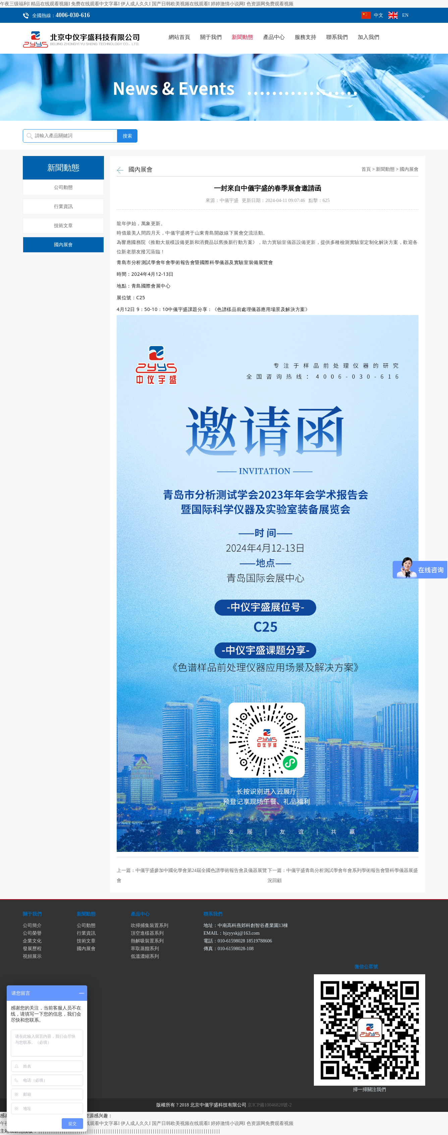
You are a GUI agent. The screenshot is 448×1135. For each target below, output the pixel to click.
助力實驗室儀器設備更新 (289, 242)
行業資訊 (63, 206)
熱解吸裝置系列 (147, 940)
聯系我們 (337, 37)
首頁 (366, 169)
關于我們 (211, 37)
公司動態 (63, 187)
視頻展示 (32, 956)
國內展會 (63, 244)
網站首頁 (179, 37)
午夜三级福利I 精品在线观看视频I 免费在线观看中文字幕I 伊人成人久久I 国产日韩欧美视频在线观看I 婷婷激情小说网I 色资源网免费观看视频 (146, 3)
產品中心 (274, 37)
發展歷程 (32, 948)
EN (405, 15)
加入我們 (368, 37)
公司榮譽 (32, 933)
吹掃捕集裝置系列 (149, 925)
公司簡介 (32, 925)
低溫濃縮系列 (145, 956)
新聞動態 (242, 37)
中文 (378, 15)
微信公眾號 (366, 966)
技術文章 (63, 225)
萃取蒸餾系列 (145, 948)
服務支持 (305, 37)
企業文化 (32, 940)
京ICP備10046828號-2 (269, 1104)
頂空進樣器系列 (147, 933)
